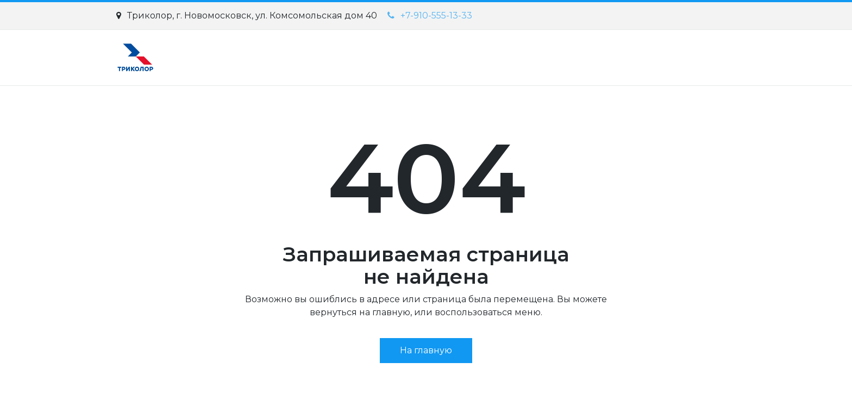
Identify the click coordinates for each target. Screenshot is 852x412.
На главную (426, 350)
